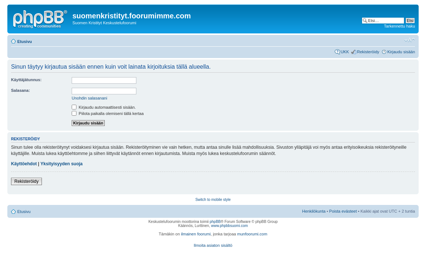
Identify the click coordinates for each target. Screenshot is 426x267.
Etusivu (24, 41)
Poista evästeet (343, 211)
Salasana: (20, 90)
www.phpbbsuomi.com (229, 226)
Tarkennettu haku (399, 26)
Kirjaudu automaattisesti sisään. (104, 107)
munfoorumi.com (252, 234)
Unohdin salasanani (89, 98)
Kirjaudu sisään (401, 52)
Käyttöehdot (24, 163)
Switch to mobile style (212, 200)
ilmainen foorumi (196, 234)
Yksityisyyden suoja (61, 163)
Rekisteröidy (368, 52)
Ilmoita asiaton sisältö (213, 245)
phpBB (215, 222)
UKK (345, 52)
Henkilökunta (314, 211)
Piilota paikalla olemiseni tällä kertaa (108, 113)
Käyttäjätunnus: (26, 79)
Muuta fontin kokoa (409, 40)
